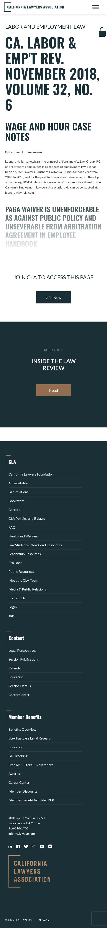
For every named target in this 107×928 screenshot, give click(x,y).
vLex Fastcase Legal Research (30, 738)
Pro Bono (15, 563)
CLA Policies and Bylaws (26, 518)
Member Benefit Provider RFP (31, 800)
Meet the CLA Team (23, 580)
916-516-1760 (18, 828)
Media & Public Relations (27, 589)
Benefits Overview (22, 729)
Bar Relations (18, 492)
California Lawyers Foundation (31, 474)
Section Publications (23, 659)
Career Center (19, 694)
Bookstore (16, 501)
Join (11, 616)
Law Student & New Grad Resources (35, 545)
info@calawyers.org (21, 833)
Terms (27, 920)
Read (53, 390)
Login (12, 607)
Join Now (53, 297)
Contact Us (16, 598)
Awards (14, 773)
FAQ (11, 527)
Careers (14, 509)
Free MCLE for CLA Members (30, 765)
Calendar (15, 668)
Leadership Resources (24, 554)
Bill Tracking (18, 756)
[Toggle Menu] (95, 7)
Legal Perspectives (22, 650)
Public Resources (21, 571)
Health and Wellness (23, 536)
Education (15, 677)
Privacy (44, 920)
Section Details (19, 686)
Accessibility (18, 483)
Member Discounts (22, 791)
